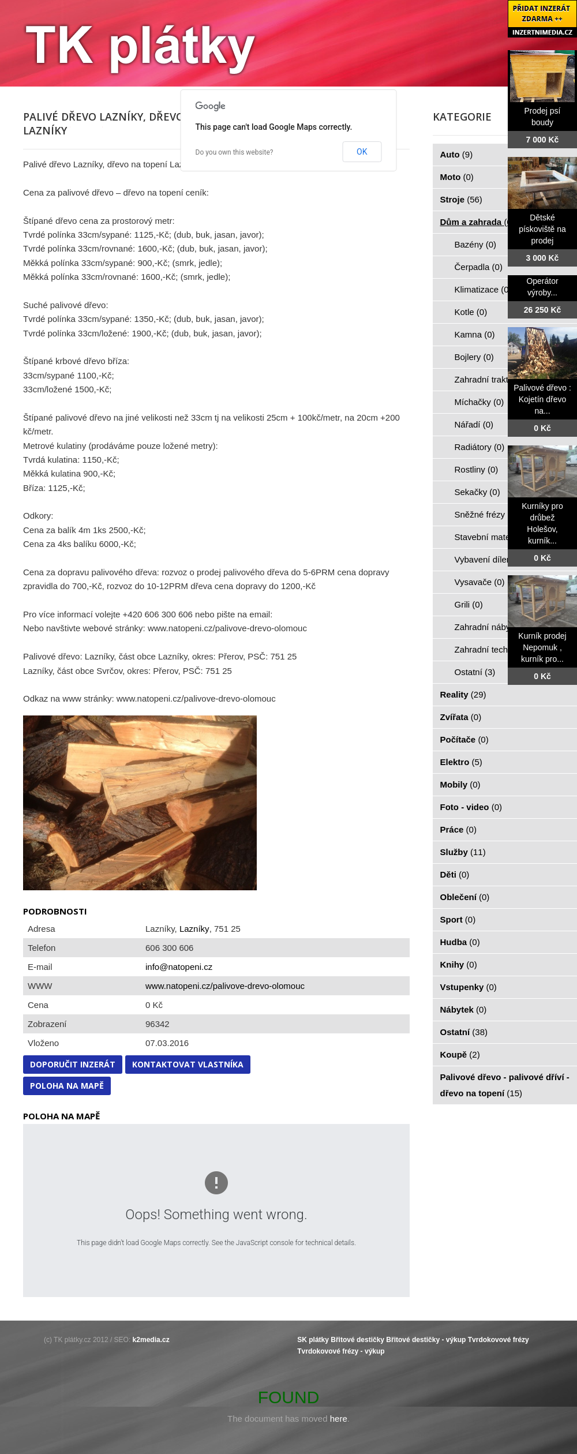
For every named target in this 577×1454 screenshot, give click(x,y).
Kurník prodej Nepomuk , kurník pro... (542, 647)
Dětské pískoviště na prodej (542, 229)
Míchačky (479, 402)
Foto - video (471, 807)
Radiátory (480, 447)
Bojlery (474, 357)
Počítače (464, 739)
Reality (463, 694)
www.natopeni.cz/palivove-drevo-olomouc (225, 986)
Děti (455, 874)
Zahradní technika (496, 649)
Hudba (460, 942)
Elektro (461, 762)
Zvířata (461, 717)
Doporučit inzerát (72, 1064)
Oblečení (465, 897)
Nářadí (474, 424)
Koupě (460, 1054)
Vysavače (480, 582)
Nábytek (463, 1009)
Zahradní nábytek (495, 627)
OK (362, 151)
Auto (456, 154)
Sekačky (477, 492)
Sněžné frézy (486, 514)
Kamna (475, 334)
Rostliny (477, 469)
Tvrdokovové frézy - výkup (340, 1351)
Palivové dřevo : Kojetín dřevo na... (542, 399)
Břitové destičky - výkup (426, 1340)
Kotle (471, 312)
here (338, 1418)
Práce (458, 829)
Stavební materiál (495, 537)
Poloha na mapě (67, 1085)
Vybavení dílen (489, 559)
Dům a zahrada (477, 222)
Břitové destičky (357, 1340)
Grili (469, 604)
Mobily (460, 784)
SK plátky (313, 1340)
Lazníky (194, 929)
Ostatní (475, 672)
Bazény (476, 244)
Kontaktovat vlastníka (187, 1064)
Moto (457, 177)
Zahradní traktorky (496, 379)
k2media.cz (151, 1340)
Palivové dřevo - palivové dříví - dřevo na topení (504, 1085)
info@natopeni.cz (178, 967)
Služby (463, 852)
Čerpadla (479, 267)
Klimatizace (483, 289)
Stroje (461, 199)
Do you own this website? (234, 152)
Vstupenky (468, 987)
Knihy (458, 964)
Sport (458, 919)
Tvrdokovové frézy (498, 1340)
